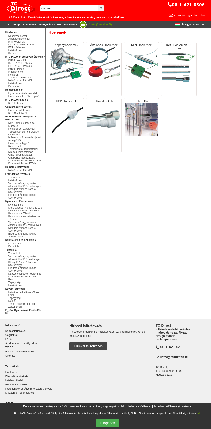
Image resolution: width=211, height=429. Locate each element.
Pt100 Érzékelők (17, 60)
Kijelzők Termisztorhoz (20, 152)
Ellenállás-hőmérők (16, 376)
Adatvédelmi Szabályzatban (21, 343)
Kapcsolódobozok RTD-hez (23, 163)
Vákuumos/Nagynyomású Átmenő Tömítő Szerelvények (24, 185)
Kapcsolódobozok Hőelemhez (24, 160)
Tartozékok (14, 177)
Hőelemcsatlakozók (19, 110)
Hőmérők (13, 74)
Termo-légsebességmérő (22, 303)
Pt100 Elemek (16, 69)
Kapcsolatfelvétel (15, 330)
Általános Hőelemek (19, 38)
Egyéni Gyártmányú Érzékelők (42, 24)
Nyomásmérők (16, 204)
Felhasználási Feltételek (19, 351)
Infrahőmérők (15, 71)
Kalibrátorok (15, 243)
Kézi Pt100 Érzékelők (20, 63)
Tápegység (14, 282)
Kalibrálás (13, 53)
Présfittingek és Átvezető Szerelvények (28, 388)
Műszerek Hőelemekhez (19, 392)
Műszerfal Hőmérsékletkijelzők (25, 137)
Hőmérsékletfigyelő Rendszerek (18, 145)
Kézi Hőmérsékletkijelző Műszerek (21, 124)
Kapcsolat (70, 24)
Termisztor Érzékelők (19, 77)
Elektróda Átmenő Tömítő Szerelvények (22, 196)
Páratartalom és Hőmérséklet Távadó (24, 218)
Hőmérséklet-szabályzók (21, 128)
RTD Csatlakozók (18, 113)
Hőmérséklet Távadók (20, 80)
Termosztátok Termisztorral (23, 149)
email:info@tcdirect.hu (189, 15)
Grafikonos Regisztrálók (21, 157)
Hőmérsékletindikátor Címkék (24, 292)
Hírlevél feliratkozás (88, 346)
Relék (11, 279)
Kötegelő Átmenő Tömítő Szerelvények (22, 190)
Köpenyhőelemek (18, 35)
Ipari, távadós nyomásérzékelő (25, 207)
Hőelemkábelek (14, 380)
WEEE (9, 347)
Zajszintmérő (15, 306)
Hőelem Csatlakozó (17, 384)
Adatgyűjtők (14, 140)
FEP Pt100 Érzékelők (20, 66)
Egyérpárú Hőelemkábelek (23, 93)
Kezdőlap (14, 24)
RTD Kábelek (15, 103)
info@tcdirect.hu (175, 357)
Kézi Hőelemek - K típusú (22, 44)
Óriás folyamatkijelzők (20, 154)
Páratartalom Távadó (20, 213)
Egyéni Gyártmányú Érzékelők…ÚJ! (24, 312)
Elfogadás (107, 423)
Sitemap (10, 355)
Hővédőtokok (15, 50)
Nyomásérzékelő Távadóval (23, 210)
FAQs (8, 339)
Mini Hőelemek (16, 41)
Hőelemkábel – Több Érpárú (23, 96)
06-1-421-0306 (172, 347)
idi (199, 413)
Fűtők (11, 295)
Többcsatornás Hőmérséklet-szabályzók (24, 133)
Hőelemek (11, 372)
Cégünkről (11, 335)
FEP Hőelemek (16, 47)
